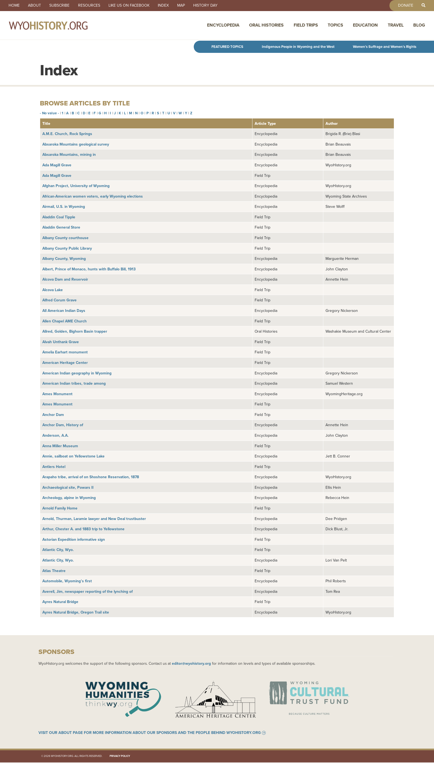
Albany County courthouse (65, 237)
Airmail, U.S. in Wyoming (63, 206)
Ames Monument (57, 394)
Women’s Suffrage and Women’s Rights (384, 46)
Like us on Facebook (131, 5)
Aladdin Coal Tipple (58, 217)
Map (184, 5)
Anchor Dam (53, 414)
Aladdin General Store (61, 227)
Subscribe (61, 5)
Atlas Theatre (54, 570)
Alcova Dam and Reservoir (65, 279)
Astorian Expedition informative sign (73, 539)
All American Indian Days (63, 310)
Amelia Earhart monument (65, 352)
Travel (396, 25)
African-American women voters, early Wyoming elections (92, 196)
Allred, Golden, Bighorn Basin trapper (74, 331)
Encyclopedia (223, 25)
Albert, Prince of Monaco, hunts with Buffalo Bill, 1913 (89, 269)
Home (14, 5)
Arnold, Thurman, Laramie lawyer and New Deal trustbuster (94, 518)
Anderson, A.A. (55, 435)
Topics (335, 25)
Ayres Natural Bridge (60, 601)
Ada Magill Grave (56, 165)
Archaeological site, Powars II (68, 487)
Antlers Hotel (53, 466)
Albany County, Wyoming (64, 258)
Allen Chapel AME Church (64, 321)
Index (166, 5)
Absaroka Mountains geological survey (75, 144)
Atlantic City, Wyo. (58, 549)
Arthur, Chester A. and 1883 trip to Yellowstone (83, 529)
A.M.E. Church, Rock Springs (67, 133)
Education (365, 25)
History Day (209, 5)
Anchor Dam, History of (62, 425)
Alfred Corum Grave (59, 300)
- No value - (49, 113)
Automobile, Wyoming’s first (67, 581)
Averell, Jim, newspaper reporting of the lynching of (87, 591)
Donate (404, 5)
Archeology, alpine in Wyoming (69, 497)
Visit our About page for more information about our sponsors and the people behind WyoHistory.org (149, 733)
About (35, 5)
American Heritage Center (65, 362)
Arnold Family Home (60, 508)
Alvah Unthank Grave (60, 342)
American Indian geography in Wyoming (77, 373)
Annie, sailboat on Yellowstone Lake (73, 456)
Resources (91, 5)
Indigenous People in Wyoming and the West (298, 46)
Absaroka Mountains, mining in (69, 154)
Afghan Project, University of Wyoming (76, 185)
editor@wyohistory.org (191, 663)
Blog (419, 25)
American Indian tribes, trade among (74, 383)
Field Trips (306, 25)
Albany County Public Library (67, 248)
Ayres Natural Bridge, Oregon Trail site (75, 612)
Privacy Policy (120, 757)
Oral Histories (266, 25)
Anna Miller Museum (60, 446)
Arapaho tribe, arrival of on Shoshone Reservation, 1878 (90, 477)
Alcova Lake (52, 290)
